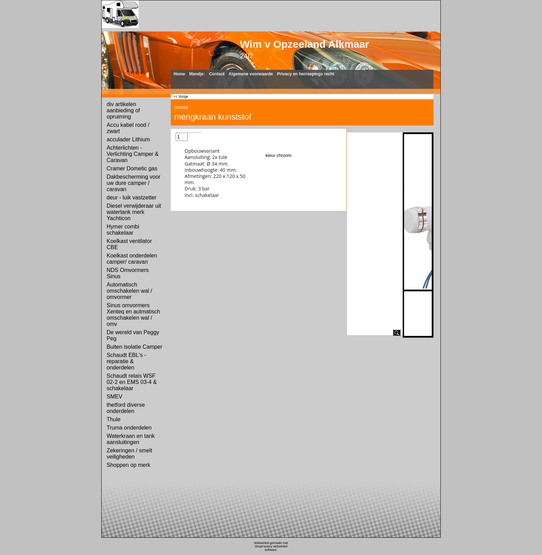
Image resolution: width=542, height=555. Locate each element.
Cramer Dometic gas (132, 168)
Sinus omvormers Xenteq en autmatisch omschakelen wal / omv (133, 314)
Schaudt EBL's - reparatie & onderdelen (126, 361)
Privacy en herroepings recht (305, 74)
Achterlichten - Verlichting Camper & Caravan (133, 154)
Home (179, 74)
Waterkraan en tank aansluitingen (131, 439)
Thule (114, 419)
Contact (217, 74)
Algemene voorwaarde (250, 74)
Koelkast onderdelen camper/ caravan (132, 259)
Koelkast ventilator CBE (129, 244)
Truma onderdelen (129, 428)
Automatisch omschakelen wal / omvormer (129, 291)
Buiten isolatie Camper (134, 347)
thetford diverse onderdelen (126, 408)
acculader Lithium (128, 139)
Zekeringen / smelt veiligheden (129, 454)
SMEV (114, 396)
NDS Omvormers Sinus (128, 273)
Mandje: (197, 74)
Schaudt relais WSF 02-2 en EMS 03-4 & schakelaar (132, 382)
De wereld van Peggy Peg (133, 335)
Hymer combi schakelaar (123, 230)
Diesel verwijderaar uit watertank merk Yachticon (134, 212)
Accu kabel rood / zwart (128, 128)
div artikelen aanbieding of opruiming (123, 110)
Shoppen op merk (128, 465)
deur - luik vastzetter (132, 197)
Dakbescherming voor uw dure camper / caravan (134, 183)
